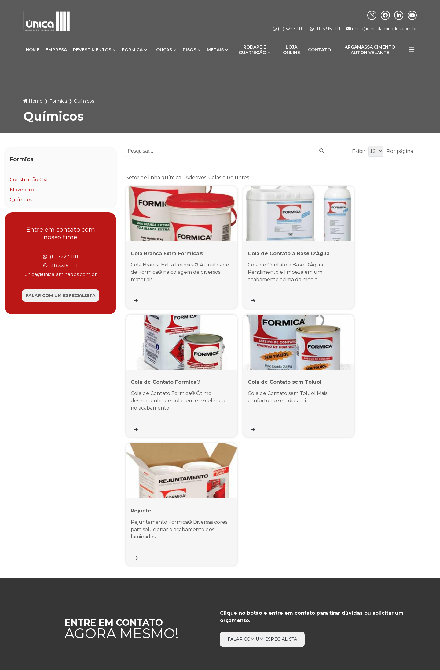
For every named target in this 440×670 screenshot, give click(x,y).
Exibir (358, 151)
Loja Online (291, 49)
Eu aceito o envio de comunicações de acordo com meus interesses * (350, 609)
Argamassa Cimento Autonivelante (370, 49)
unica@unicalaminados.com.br (381, 28)
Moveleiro (22, 190)
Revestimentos (92, 50)
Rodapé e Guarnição (252, 49)
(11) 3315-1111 (325, 28)
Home (32, 50)
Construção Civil (29, 180)
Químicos (21, 200)
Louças (162, 50)
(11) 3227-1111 (288, 28)
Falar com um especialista (61, 296)
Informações (408, 632)
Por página (400, 151)
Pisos (189, 50)
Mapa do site (220, 642)
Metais (215, 50)
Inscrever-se (391, 595)
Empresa (56, 50)
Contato (319, 50)
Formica (132, 50)
